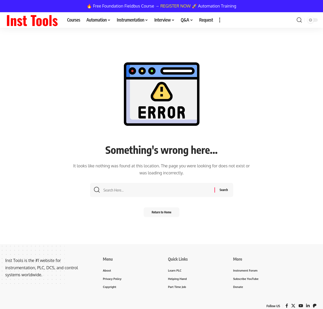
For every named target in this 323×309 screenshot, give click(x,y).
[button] (219, 20)
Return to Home (161, 214)
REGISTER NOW (175, 6)
